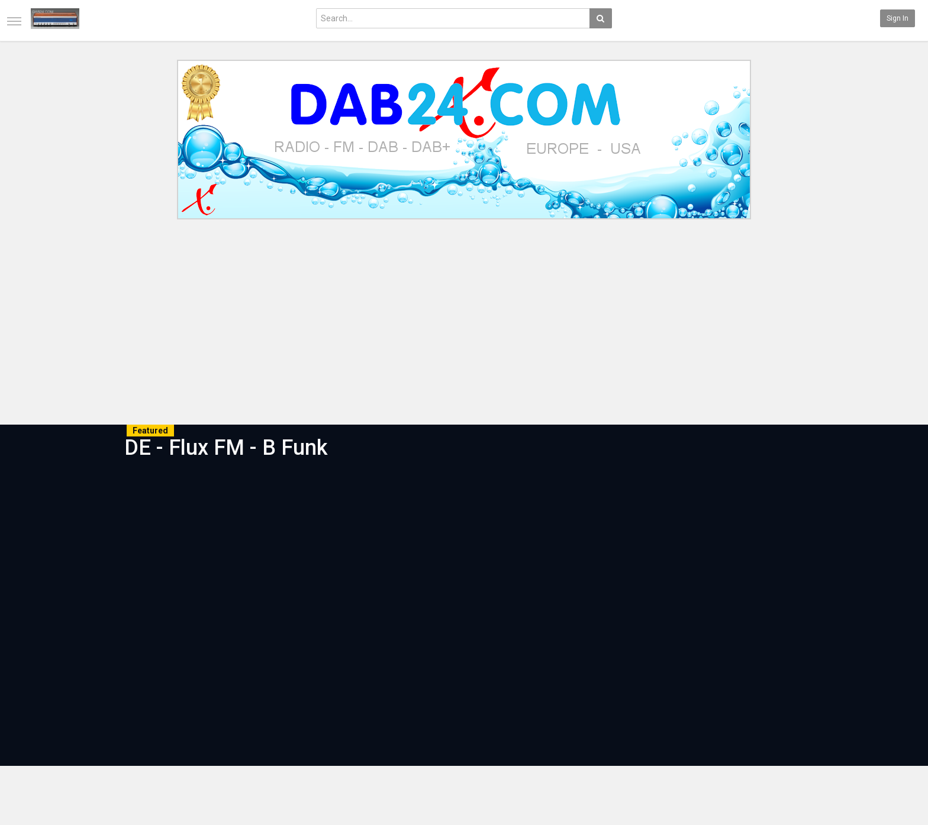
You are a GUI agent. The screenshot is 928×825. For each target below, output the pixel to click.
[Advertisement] (464, 324)
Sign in (897, 18)
